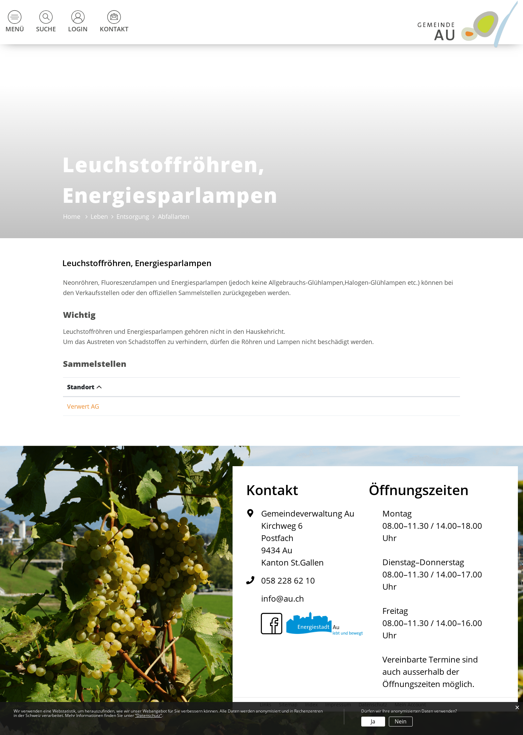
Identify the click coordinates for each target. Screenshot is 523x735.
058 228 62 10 (288, 580)
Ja (373, 721)
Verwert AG (83, 406)
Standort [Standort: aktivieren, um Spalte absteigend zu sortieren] (80, 387)
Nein (401, 721)
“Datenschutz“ (148, 715)
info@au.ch (282, 598)
